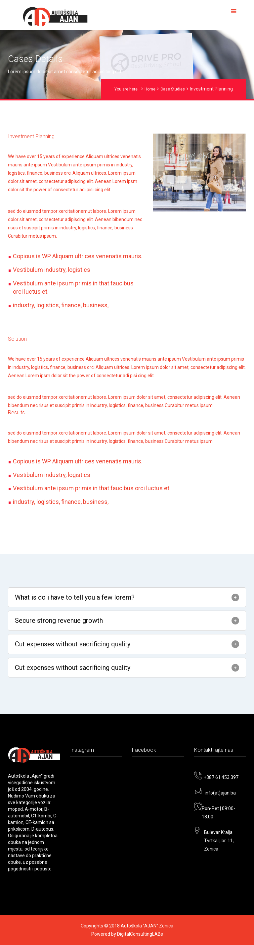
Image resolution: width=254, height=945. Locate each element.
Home (150, 89)
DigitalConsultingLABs (140, 934)
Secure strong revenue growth (59, 620)
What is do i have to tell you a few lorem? (75, 597)
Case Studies (172, 89)
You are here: (126, 89)
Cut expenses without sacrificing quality (72, 644)
